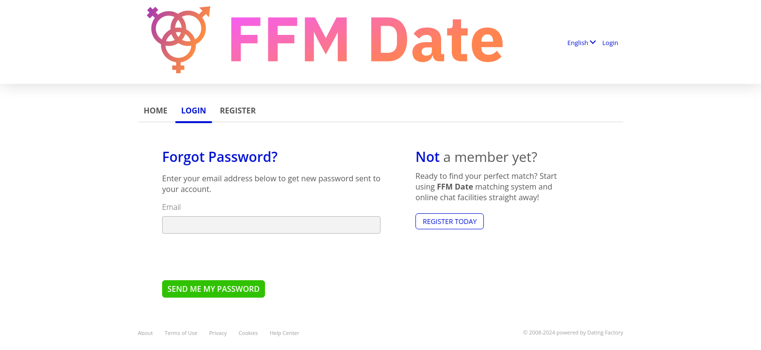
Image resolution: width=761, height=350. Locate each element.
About (145, 332)
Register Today (450, 221)
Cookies (248, 332)
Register (238, 110)
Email (171, 207)
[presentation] (236, 256)
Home (155, 110)
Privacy (218, 332)
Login (610, 42)
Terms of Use (181, 332)
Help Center (284, 332)
